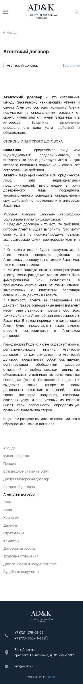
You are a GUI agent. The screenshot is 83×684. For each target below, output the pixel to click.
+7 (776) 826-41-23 (31, 638)
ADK (41, 11)
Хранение (11, 518)
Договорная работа (19, 548)
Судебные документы (21, 572)
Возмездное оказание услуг (26, 471)
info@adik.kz (23, 666)
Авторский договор (19, 487)
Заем (7, 502)
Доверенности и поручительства (29, 564)
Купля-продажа (16, 456)
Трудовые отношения (20, 556)
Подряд (9, 463)
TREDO (51, 677)
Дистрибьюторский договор (26, 479)
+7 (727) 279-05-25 (28, 633)
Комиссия (11, 541)
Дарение (10, 525)
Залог (8, 510)
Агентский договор (43, 65)
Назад (10, 32)
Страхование (13, 533)
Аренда (9, 448)
